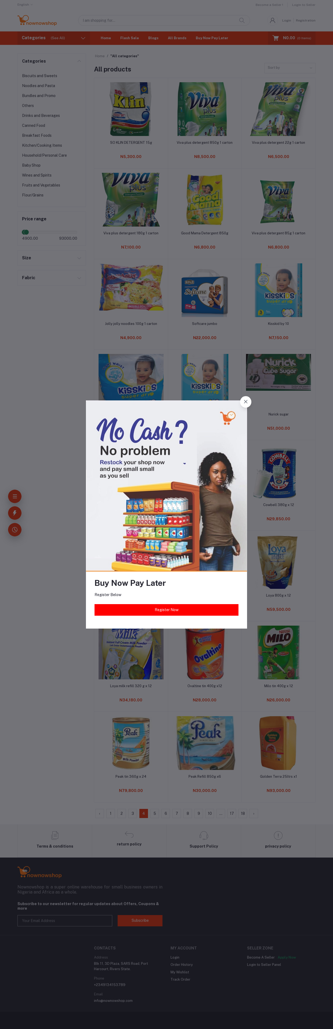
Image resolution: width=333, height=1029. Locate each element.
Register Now (167, 610)
